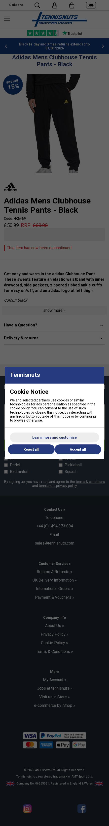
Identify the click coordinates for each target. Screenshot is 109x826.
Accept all (78, 449)
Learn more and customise (54, 437)
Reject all (31, 449)
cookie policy (20, 408)
